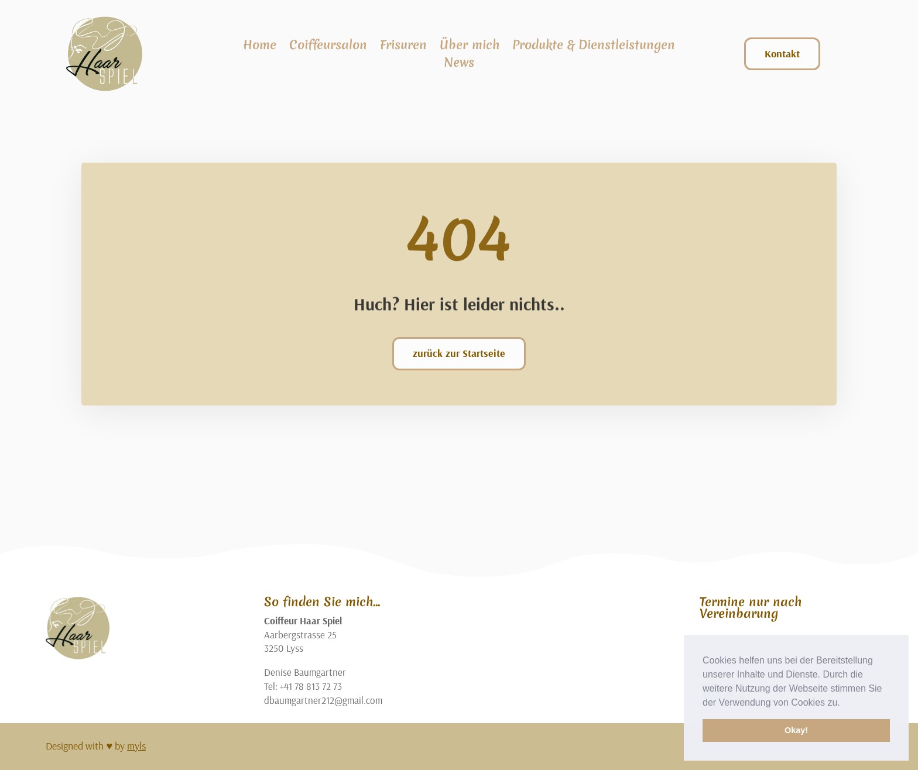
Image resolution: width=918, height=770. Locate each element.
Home (259, 47)
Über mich (469, 47)
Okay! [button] (796, 730)
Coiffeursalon (328, 47)
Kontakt (782, 53)
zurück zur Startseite (459, 353)
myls (136, 745)
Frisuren (403, 47)
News (459, 65)
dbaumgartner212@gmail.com (323, 700)
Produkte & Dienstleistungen (593, 47)
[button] (844, 703)
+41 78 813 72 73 (311, 686)
